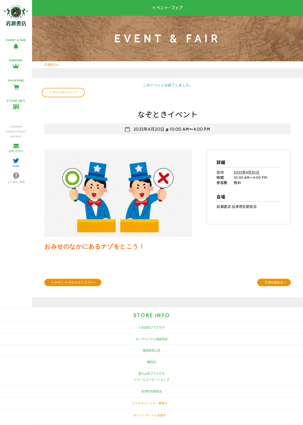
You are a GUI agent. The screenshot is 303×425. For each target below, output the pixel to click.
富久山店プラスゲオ (151, 374)
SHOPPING (16, 80)
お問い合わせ (16, 151)
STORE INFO (16, 100)
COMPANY (16, 126)
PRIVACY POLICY (16, 131)
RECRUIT (16, 136)
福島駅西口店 (151, 350)
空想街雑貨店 (275, 282)
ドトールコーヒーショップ (151, 380)
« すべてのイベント (63, 92)
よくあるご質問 (16, 182)
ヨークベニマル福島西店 (151, 339)
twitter (16, 166)
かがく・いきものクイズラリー (74, 282)
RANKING (16, 60)
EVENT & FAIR (16, 40)
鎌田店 (151, 362)
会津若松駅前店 (151, 391)
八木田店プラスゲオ (151, 327)
